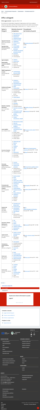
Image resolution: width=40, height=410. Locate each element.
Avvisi (23, 362)
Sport (14, 249)
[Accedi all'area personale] (33, 2)
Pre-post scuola (16, 225)
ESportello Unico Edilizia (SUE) (16, 204)
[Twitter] (34, 333)
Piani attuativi (16, 211)
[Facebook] (31, 333)
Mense (14, 223)
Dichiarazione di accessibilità (8, 397)
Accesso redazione (32, 404)
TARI (14, 149)
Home (2, 11)
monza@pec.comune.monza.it (8, 382)
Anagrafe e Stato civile (18, 182)
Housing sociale (16, 206)
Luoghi (23, 368)
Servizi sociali (27, 271)
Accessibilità (3, 404)
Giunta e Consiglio (17, 40)
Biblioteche (15, 229)
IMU (14, 150)
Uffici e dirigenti (5, 288)
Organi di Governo (6, 341)
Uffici (3, 345)
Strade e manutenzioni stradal (18, 117)
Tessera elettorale (17, 193)
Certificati (15, 185)
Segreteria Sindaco (17, 38)
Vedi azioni (3, 283)
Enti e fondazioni (6, 347)
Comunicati (24, 360)
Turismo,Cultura (27, 189)
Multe (14, 252)
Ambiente (26, 89)
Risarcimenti (16, 152)
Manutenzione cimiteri (18, 121)
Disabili (14, 270)
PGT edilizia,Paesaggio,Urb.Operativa (30, 208)
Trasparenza (15, 41)
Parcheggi (15, 103)
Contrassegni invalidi (17, 111)
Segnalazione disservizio (26, 377)
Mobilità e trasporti (25, 347)
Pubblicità (15, 146)
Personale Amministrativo (7, 351)
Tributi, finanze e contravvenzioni (9, 360)
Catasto (15, 147)
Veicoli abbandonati (17, 255)
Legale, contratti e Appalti (29, 235)
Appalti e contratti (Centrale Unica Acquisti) (17, 234)
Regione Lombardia (5, 2)
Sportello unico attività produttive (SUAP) (18, 51)
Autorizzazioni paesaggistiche (16, 208)
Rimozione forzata (17, 257)
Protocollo (15, 53)
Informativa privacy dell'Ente (8, 393)
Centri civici (15, 248)
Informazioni (16, 183)
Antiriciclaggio (16, 46)
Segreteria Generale (28, 43)
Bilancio (15, 143)
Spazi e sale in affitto (17, 180)
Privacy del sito (5, 391)
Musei (14, 177)
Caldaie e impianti (17, 85)
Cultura (14, 179)
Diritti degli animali (17, 83)
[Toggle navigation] (2, 6)
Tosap (14, 144)
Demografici (27, 185)
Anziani (15, 266)
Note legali (5, 395)
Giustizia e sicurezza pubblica (8, 358)
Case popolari (16, 241)
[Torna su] (38, 408)
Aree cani (15, 123)
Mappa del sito (4, 408)
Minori (14, 267)
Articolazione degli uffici (29, 11)
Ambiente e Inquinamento (16, 81)
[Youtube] (31, 334)
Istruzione (26, 225)
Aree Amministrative (6, 343)
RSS (2, 402)
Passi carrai (15, 115)
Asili (14, 220)
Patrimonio (26, 111)
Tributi (25, 152)
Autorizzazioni (5, 364)
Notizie (23, 358)
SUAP (25, 47)
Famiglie (15, 269)
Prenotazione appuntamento (27, 375)
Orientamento (16, 228)
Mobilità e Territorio (29, 107)
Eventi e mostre (16, 176)
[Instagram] (34, 334)
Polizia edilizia (16, 88)
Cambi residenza (16, 188)
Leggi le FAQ (24, 379)
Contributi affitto (16, 272)
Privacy (15, 44)
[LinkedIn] (31, 336)
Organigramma (5, 290)
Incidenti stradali (16, 254)
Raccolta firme (16, 35)
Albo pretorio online (17, 33)
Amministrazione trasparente (8, 389)
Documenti (15, 186)
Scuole (14, 222)
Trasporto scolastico (17, 226)
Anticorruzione (16, 43)
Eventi (23, 370)
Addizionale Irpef (16, 141)
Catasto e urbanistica (26, 345)
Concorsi (15, 162)
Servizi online (16, 61)
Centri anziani (16, 274)
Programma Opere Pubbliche (17, 125)
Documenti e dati (6, 353)
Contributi (15, 264)
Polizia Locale (27, 257)
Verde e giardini (16, 97)
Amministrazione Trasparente (10, 11)
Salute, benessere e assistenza (8, 362)
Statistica (15, 59)
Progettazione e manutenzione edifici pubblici (17, 129)
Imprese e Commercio (26, 343)
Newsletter (24, 389)
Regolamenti (16, 36)
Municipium (26, 404)
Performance (16, 164)
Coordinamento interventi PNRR (16, 72)
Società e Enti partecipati (16, 48)
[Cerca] (37, 6)
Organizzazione (21, 11)
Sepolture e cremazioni (15, 195)
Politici (4, 349)
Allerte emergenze (17, 258)
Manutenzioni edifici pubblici (29, 130)
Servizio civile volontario (16, 166)
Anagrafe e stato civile (26, 341)
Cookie (2, 407)
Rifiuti (14, 86)
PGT (14, 212)
